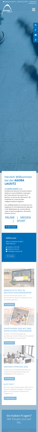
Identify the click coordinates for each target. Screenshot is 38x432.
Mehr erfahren (11, 227)
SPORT (21, 221)
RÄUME (10, 217)
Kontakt (10, 256)
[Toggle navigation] (33, 9)
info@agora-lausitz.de (9, 1)
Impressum (32, 1)
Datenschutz (32, 3)
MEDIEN (25, 217)
